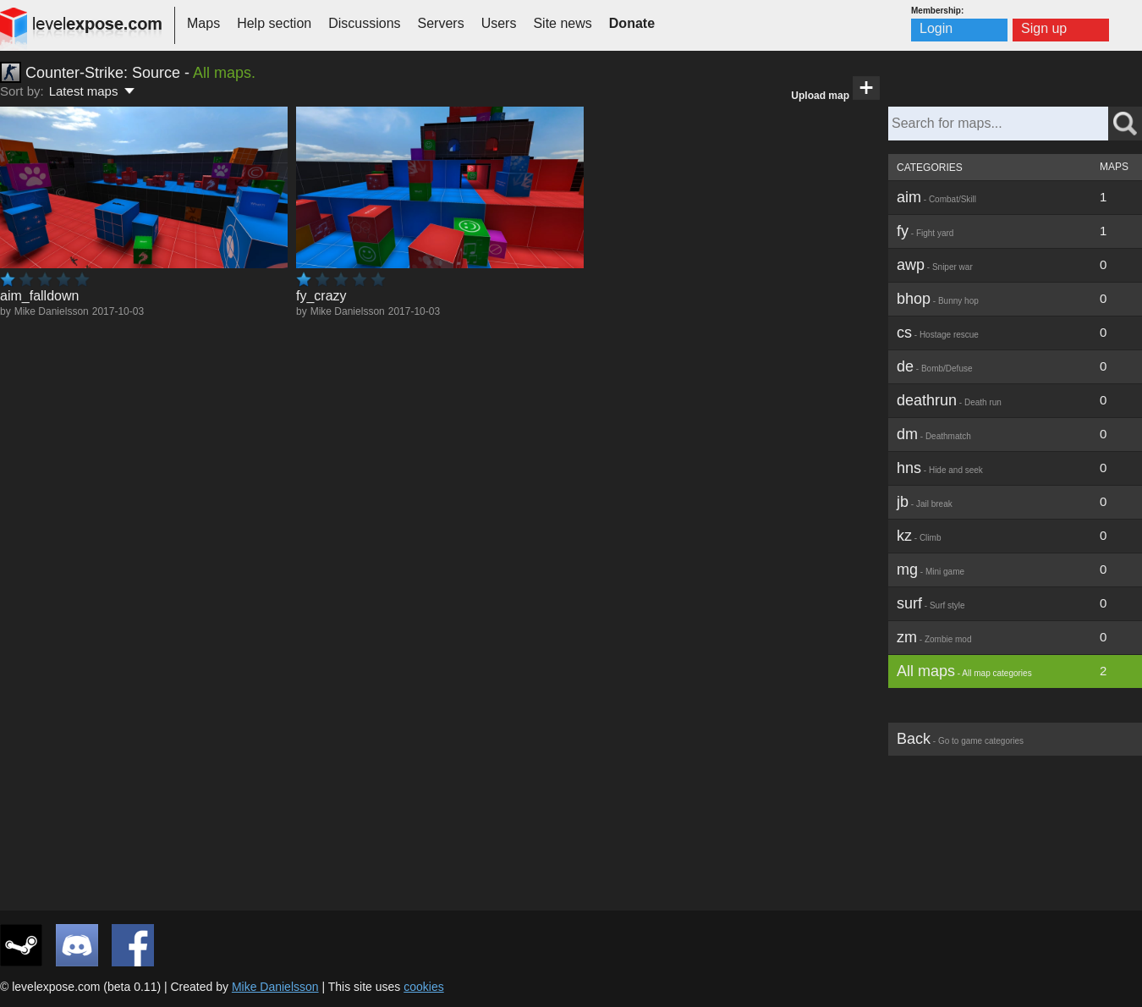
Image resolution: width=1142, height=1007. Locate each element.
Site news (562, 23)
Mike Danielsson (51, 311)
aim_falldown (39, 296)
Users (499, 23)
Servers (441, 23)
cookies (423, 986)
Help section (274, 23)
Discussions (364, 23)
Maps (203, 23)
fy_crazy (321, 296)
